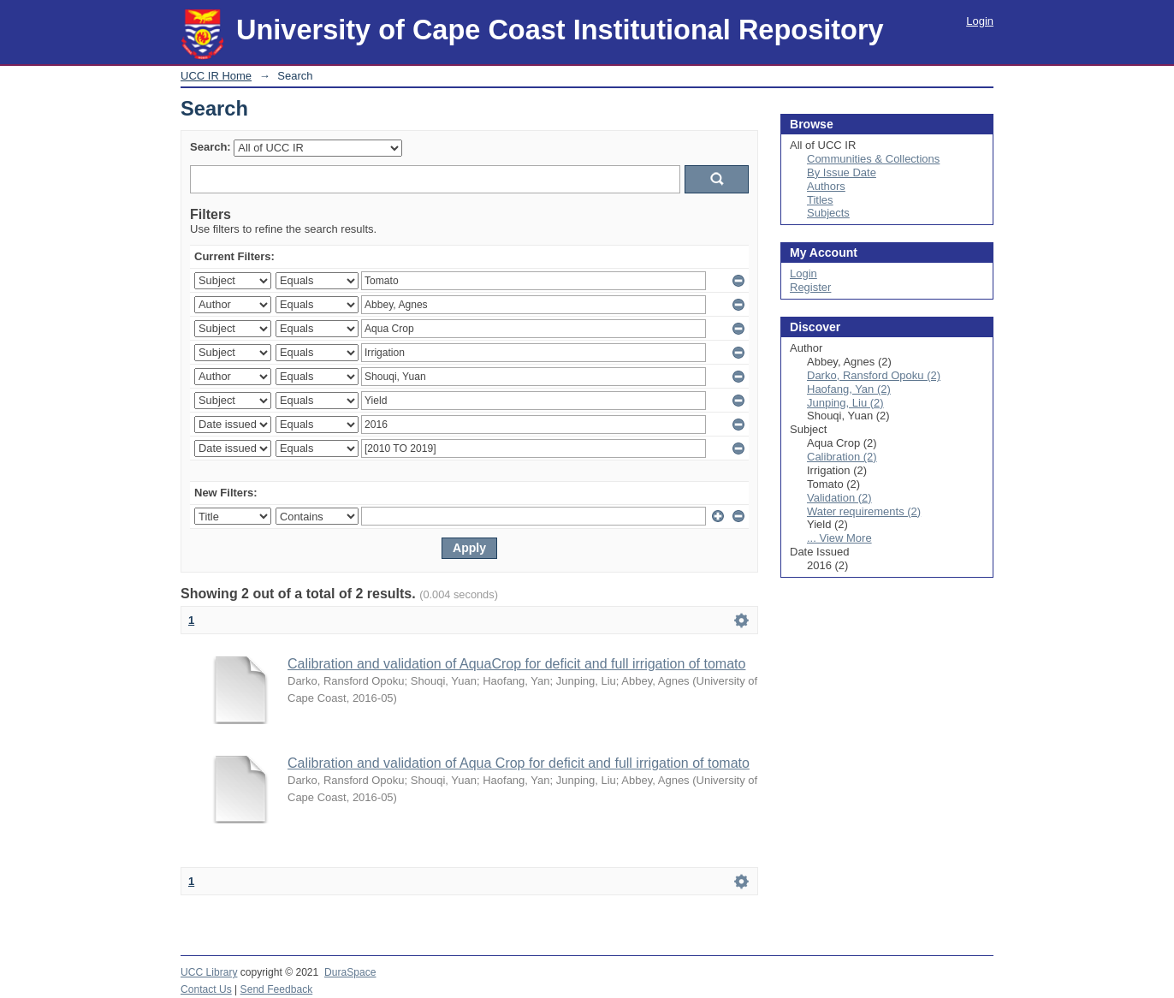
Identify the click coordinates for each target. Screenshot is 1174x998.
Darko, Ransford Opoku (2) (873, 375)
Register (810, 287)
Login (979, 21)
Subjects (828, 212)
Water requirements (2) (864, 511)
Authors (826, 186)
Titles (820, 199)
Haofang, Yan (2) (849, 389)
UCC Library (209, 972)
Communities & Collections (873, 158)
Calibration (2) (842, 456)
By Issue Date (841, 172)
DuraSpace (350, 972)
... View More (839, 538)
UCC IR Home (216, 75)
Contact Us (206, 989)
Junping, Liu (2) (845, 402)
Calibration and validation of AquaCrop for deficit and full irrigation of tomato (516, 663)
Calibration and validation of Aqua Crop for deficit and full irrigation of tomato (519, 763)
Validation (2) (839, 497)
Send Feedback (276, 989)
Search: (210, 146)
